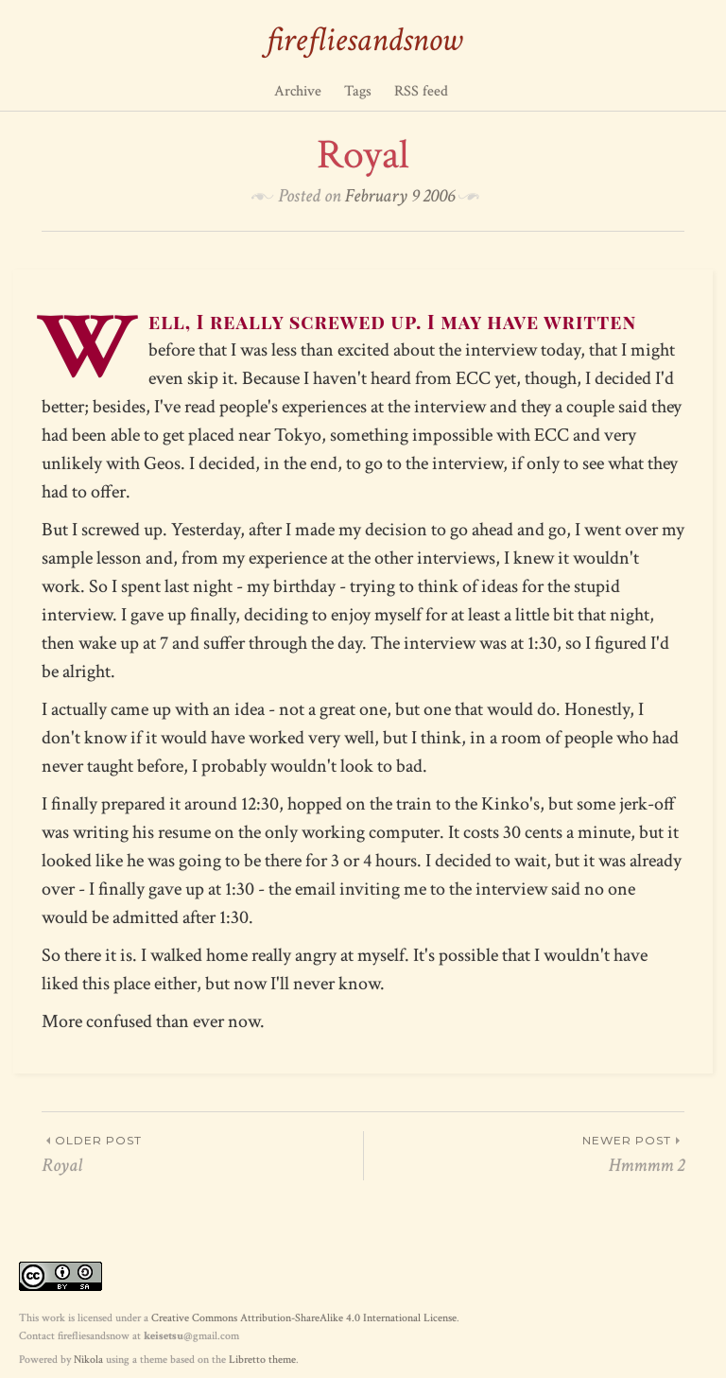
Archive (297, 91)
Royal (202, 1154)
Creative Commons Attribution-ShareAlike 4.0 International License (304, 1318)
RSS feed (421, 91)
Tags (358, 91)
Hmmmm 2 (524, 1154)
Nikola (88, 1359)
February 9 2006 (400, 195)
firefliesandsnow (363, 40)
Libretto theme (262, 1359)
